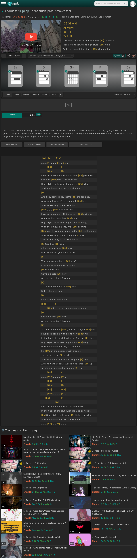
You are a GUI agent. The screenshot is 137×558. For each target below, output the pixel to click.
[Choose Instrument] (61, 95)
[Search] (125, 3)
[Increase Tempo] (24, 56)
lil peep (24, 11)
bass (54, 95)
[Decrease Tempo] (3, 56)
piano (16, 95)
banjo (44, 95)
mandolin (35, 95)
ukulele (26, 95)
